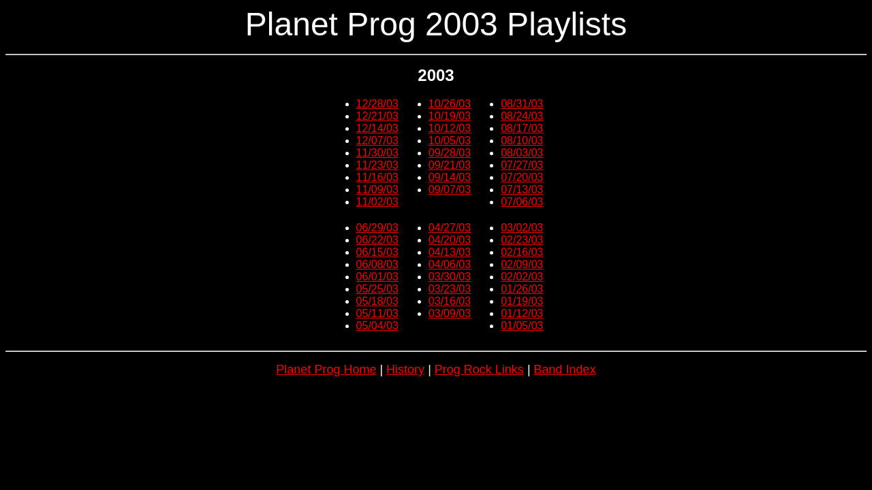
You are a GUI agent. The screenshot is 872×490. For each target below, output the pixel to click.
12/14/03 (377, 128)
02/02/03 (522, 276)
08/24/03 (522, 116)
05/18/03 (377, 301)
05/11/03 (377, 313)
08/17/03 (522, 128)
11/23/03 (377, 165)
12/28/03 (377, 104)
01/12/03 (522, 313)
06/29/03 (377, 227)
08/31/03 (522, 104)
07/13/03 (522, 189)
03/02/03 (522, 227)
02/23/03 (522, 240)
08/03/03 (522, 153)
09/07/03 (450, 189)
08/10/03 (522, 140)
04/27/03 (450, 227)
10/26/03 (450, 104)
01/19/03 (522, 301)
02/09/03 (522, 264)
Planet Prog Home (326, 369)
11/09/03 (377, 189)
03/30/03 (450, 276)
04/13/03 (450, 252)
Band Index (565, 369)
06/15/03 (377, 252)
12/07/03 (377, 140)
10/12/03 (450, 128)
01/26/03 (522, 289)
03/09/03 (450, 313)
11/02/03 (377, 202)
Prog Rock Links (479, 369)
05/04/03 (377, 325)
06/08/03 (377, 264)
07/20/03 (522, 177)
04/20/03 (450, 240)
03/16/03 (450, 301)
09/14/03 (450, 177)
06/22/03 (377, 240)
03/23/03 (450, 289)
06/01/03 (377, 276)
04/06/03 (450, 264)
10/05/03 (450, 140)
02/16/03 (522, 252)
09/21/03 (450, 165)
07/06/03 (522, 202)
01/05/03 (522, 325)
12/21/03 (377, 116)
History (405, 369)
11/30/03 (377, 153)
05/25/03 (377, 289)
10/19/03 (450, 116)
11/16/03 (377, 177)
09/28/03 (450, 153)
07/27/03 (522, 165)
